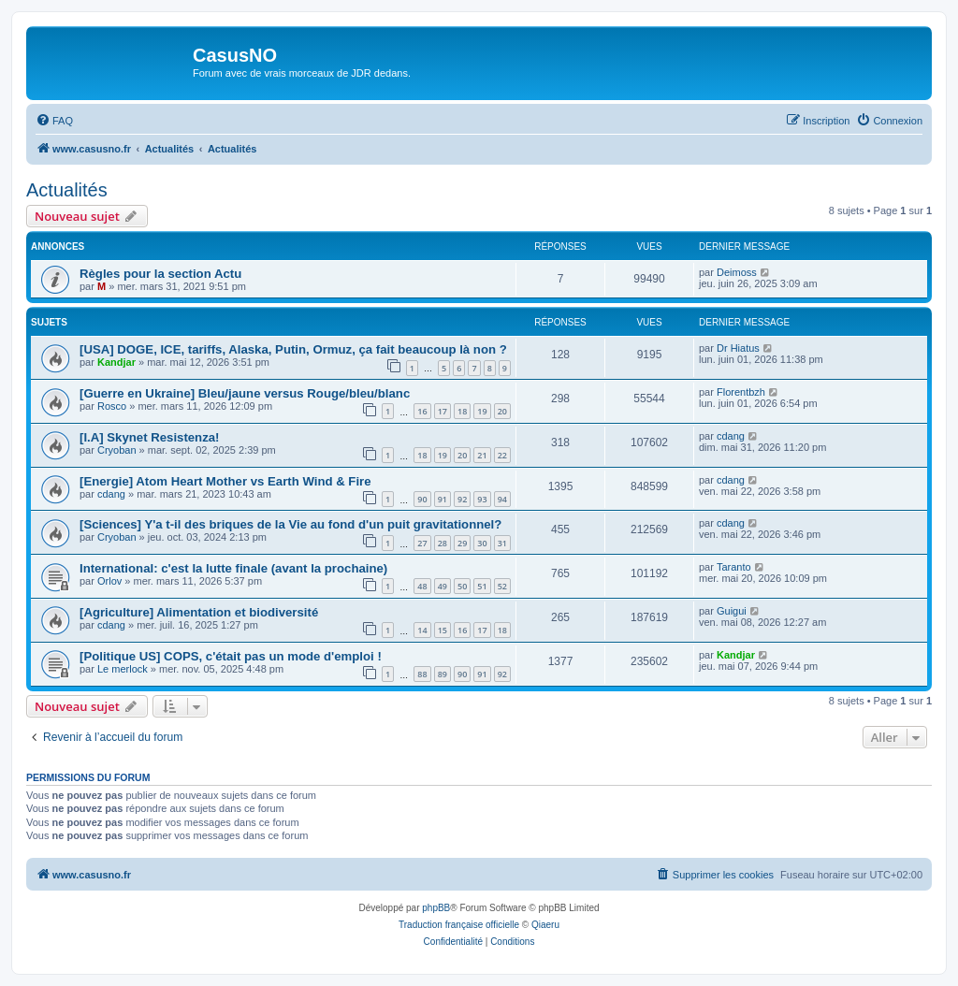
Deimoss (737, 272)
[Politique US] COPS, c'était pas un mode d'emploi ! (231, 656)
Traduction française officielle (459, 925)
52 (502, 586)
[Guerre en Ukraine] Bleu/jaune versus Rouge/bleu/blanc (245, 393)
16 (422, 411)
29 (462, 543)
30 (481, 543)
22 (502, 455)
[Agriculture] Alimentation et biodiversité (199, 612)
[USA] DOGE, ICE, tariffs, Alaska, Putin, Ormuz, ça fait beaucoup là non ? (293, 349)
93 (481, 499)
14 (422, 630)
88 (422, 674)
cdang (731, 436)
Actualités (67, 190)
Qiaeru (545, 925)
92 (462, 499)
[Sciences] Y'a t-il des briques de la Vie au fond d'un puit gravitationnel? (290, 524)
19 (481, 411)
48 (422, 586)
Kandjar (116, 362)
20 (502, 411)
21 (481, 455)
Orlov (109, 581)
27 (422, 543)
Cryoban (117, 450)
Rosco (111, 406)
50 (462, 586)
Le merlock (122, 668)
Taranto (734, 567)
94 (502, 499)
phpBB (436, 908)
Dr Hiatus (738, 348)
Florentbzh (741, 392)
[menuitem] (54, 120)
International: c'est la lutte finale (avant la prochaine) (233, 568)
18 (462, 411)
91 (442, 499)
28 (442, 543)
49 (442, 586)
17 (442, 411)
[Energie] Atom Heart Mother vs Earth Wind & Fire (225, 481)
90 (422, 499)
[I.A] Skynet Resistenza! (150, 437)
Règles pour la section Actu (160, 274)
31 (502, 543)
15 (442, 630)
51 (481, 586)
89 (442, 674)
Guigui (732, 610)
